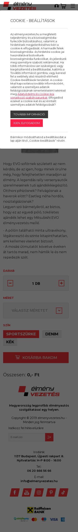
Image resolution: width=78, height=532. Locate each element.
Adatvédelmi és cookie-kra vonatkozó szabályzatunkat (32, 95)
